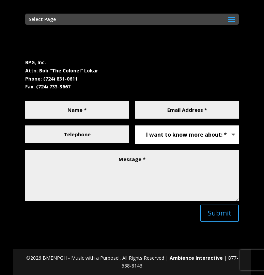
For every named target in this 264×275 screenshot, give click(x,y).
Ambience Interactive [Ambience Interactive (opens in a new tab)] (197, 258)
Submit (219, 213)
